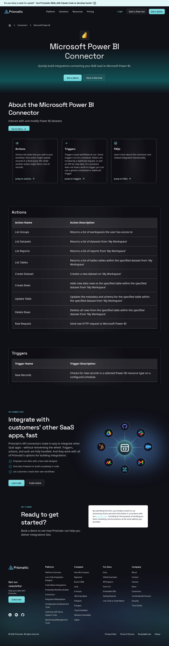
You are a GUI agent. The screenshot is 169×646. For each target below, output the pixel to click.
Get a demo (157, 11)
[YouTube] (16, 614)
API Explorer (108, 582)
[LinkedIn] (10, 614)
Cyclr (76, 587)
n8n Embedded (80, 596)
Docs (105, 572)
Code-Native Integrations (55, 585)
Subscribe (17, 599)
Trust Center (137, 606)
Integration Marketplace (55, 599)
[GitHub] (22, 614)
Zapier (77, 620)
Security (135, 601)
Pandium (78, 601)
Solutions (63, 11)
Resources (77, 11)
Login (120, 11)
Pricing (90, 11)
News (134, 587)
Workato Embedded (82, 615)
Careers (135, 582)
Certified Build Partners (141, 596)
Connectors (22, 25)
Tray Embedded (80, 610)
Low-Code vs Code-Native (113, 601)
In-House (78, 591)
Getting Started (109, 596)
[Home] (9, 25)
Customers (136, 591)
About (134, 572)
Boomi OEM (79, 582)
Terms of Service (127, 634)
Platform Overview (53, 572)
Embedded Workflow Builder (57, 590)
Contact (135, 577)
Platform (50, 11)
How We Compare (81, 572)
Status (157, 634)
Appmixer (78, 577)
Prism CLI (107, 587)
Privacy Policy (110, 634)
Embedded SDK (109, 591)
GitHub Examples (110, 577)
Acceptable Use (144, 634)
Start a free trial (137, 11)
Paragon (77, 606)
